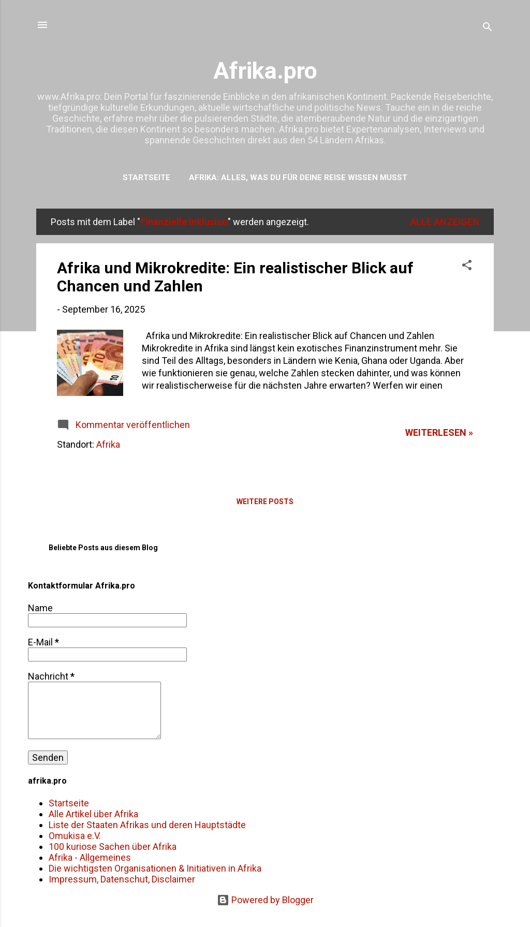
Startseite (146, 177)
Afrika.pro (265, 70)
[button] (467, 266)
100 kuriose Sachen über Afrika (112, 846)
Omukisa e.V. (75, 835)
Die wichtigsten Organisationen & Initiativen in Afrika (155, 868)
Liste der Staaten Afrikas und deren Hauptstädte (147, 824)
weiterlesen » (439, 432)
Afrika (108, 444)
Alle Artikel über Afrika (93, 813)
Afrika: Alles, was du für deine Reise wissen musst (298, 177)
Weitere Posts (265, 501)
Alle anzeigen (444, 221)
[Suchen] (487, 28)
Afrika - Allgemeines (90, 857)
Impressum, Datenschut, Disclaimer (122, 879)
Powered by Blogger (265, 899)
